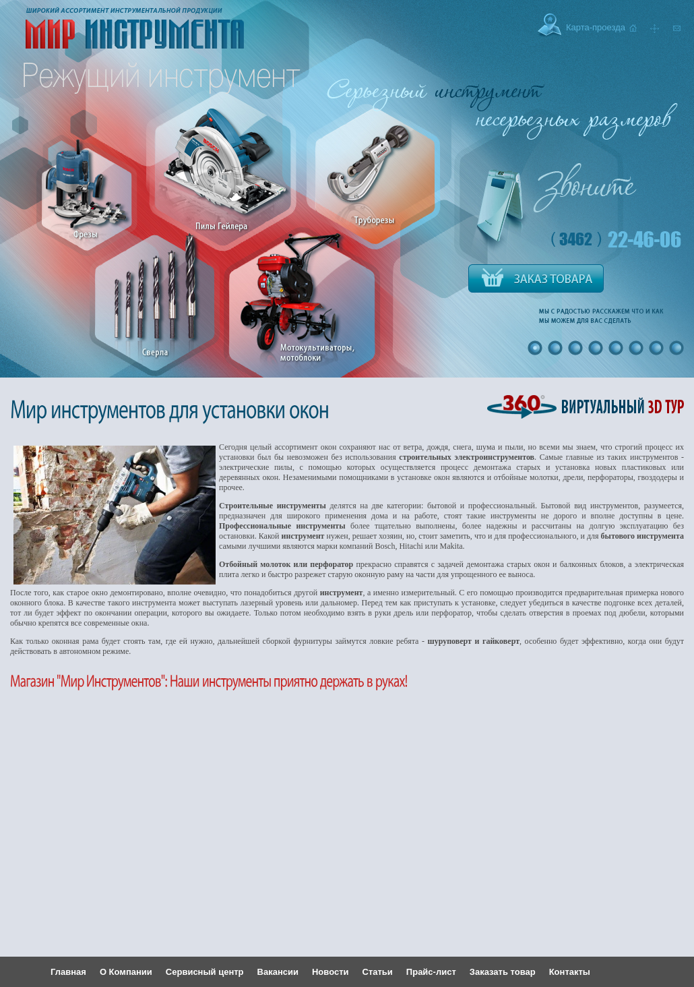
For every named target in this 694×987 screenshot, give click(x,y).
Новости (330, 972)
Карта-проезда (595, 27)
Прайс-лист (431, 972)
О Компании (126, 972)
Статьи (377, 972)
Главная (68, 972)
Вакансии (277, 972)
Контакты (569, 972)
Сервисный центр (205, 972)
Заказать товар (503, 972)
